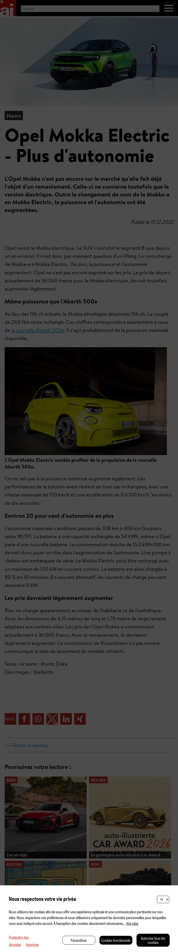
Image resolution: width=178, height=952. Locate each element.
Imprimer (32, 944)
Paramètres (79, 940)
